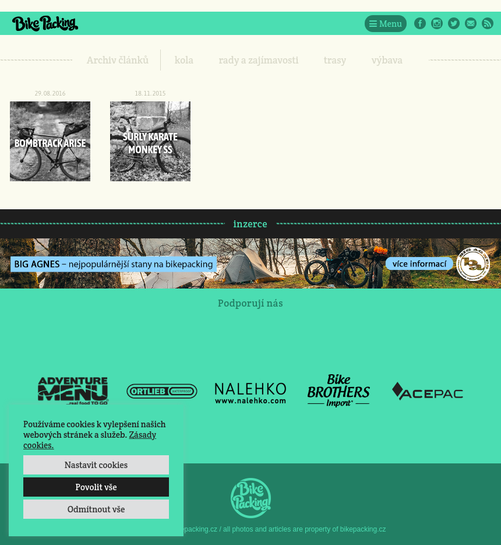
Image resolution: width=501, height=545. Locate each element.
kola (184, 60)
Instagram (437, 23)
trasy (335, 60)
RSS (487, 23)
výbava (387, 60)
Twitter (454, 23)
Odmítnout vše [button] (96, 509)
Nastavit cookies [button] (96, 464)
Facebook (420, 23)
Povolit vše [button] (96, 487)
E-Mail (471, 23)
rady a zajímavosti (259, 60)
